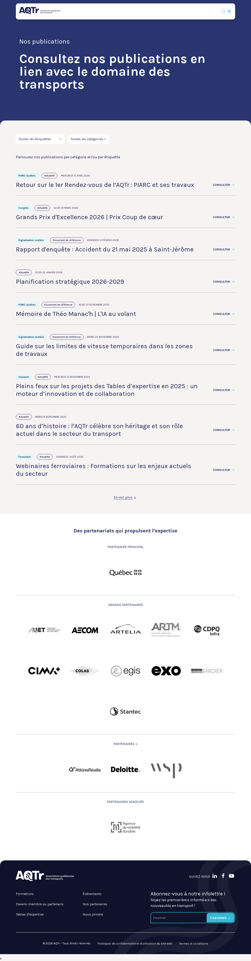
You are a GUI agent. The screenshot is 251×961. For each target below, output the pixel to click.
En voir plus (125, 497)
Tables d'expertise (30, 914)
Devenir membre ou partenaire (39, 904)
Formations (25, 894)
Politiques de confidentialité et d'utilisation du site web (134, 943)
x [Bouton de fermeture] (1, 958)
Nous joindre (93, 914)
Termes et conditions (193, 943)
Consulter (224, 185)
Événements (92, 894)
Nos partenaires (95, 904)
